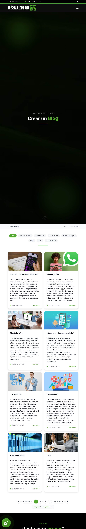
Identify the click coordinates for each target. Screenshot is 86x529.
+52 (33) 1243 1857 (15, 2)
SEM (31, 240)
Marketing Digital (69, 235)
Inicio (65, 226)
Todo (13, 235)
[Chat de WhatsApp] (6, 522)
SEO (40, 240)
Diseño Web (40, 235)
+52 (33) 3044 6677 (32, 2)
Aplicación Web (25, 235)
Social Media (51, 240)
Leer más (36, 305)
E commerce (54, 235)
